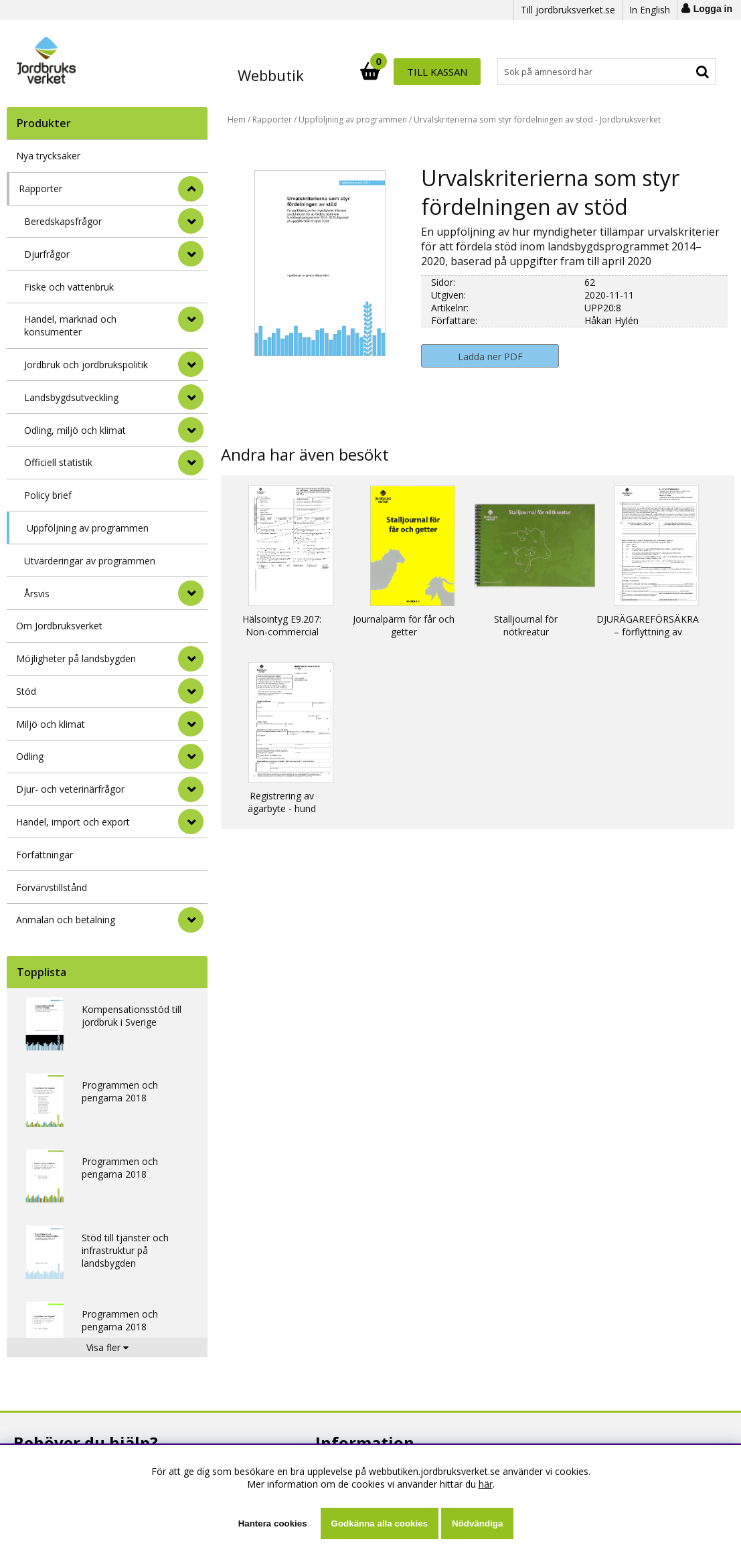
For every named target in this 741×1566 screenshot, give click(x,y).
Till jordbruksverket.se (568, 9)
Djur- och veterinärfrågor (70, 789)
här (486, 1484)
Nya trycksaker (48, 155)
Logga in (712, 8)
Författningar (44, 854)
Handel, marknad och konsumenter (70, 325)
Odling (30, 756)
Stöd (26, 691)
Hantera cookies (272, 1523)
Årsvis (37, 593)
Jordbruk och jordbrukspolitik (86, 364)
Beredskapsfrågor (63, 221)
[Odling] (190, 756)
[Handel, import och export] (190, 821)
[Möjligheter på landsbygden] (190, 658)
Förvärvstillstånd (51, 887)
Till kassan (672, 71)
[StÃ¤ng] (190, 188)
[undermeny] (190, 221)
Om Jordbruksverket (59, 625)
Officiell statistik (58, 462)
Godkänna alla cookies (379, 1523)
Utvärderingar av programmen (89, 560)
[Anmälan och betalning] (190, 920)
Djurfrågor (47, 254)
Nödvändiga (477, 1523)
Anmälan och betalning (65, 919)
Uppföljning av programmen (88, 528)
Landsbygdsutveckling (71, 397)
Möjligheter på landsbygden (76, 658)
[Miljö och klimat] (190, 723)
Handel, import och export (73, 821)
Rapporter (40, 188)
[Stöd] (190, 691)
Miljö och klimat (50, 724)
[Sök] (429, 71)
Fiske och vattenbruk (69, 287)
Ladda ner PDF (490, 356)
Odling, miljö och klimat (75, 430)
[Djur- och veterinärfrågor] (190, 789)
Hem (237, 119)
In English (649, 9)
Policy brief (48, 495)
